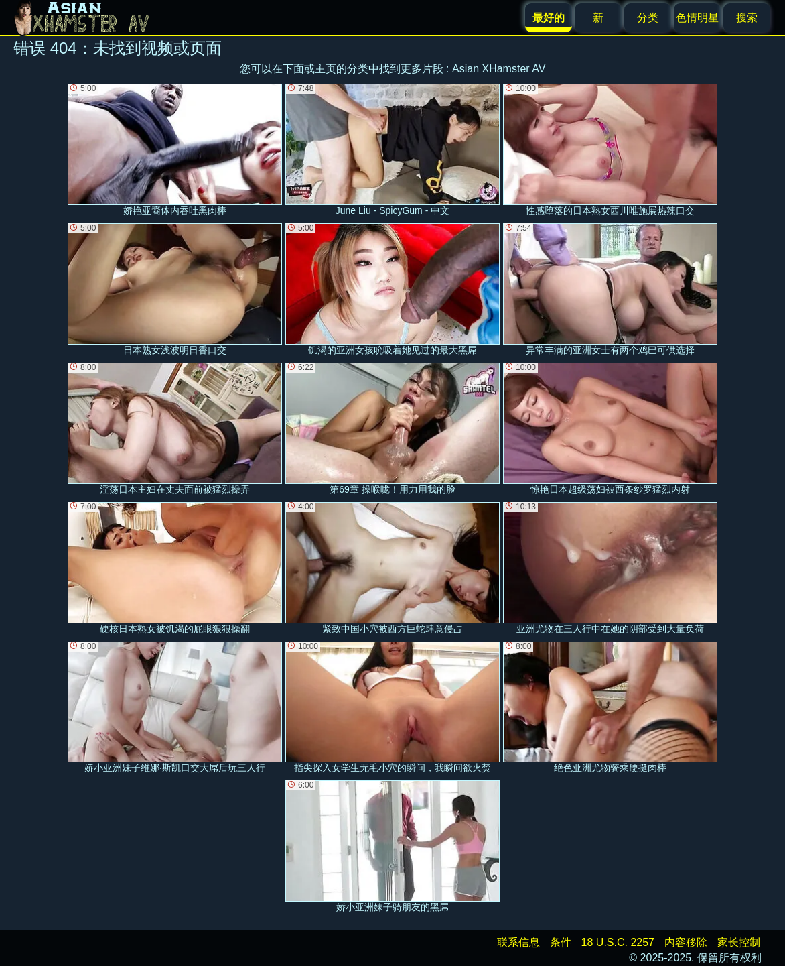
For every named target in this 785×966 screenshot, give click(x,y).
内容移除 (685, 942)
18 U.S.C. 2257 (617, 942)
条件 (560, 942)
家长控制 (738, 942)
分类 (647, 17)
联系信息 (518, 942)
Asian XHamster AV (498, 68)
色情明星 (697, 17)
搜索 (747, 17)
